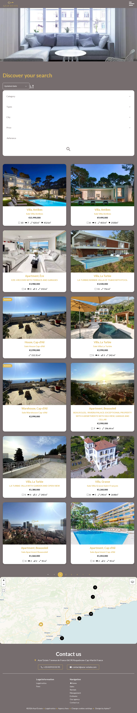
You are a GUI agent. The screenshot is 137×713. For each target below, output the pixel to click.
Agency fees (63, 708)
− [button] (4, 585)
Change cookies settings (81, 708)
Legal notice (50, 708)
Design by (103, 708)
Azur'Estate (43, 660)
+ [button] (4, 581)
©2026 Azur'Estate (34, 708)
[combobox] (68, 96)
